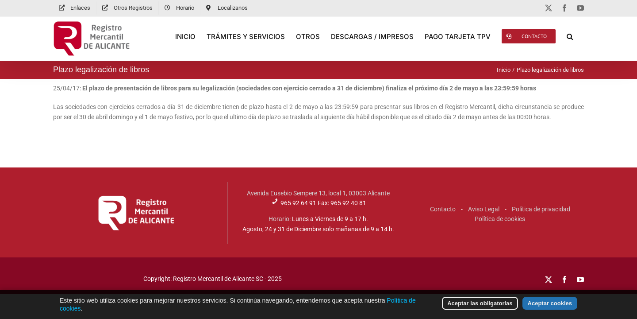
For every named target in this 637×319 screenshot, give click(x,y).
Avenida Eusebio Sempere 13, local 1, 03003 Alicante (318, 193)
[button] (581, 36)
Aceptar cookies (550, 306)
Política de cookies (500, 218)
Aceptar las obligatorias (479, 306)
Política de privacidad (541, 209)
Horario (279, 218)
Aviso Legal (483, 209)
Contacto (443, 209)
